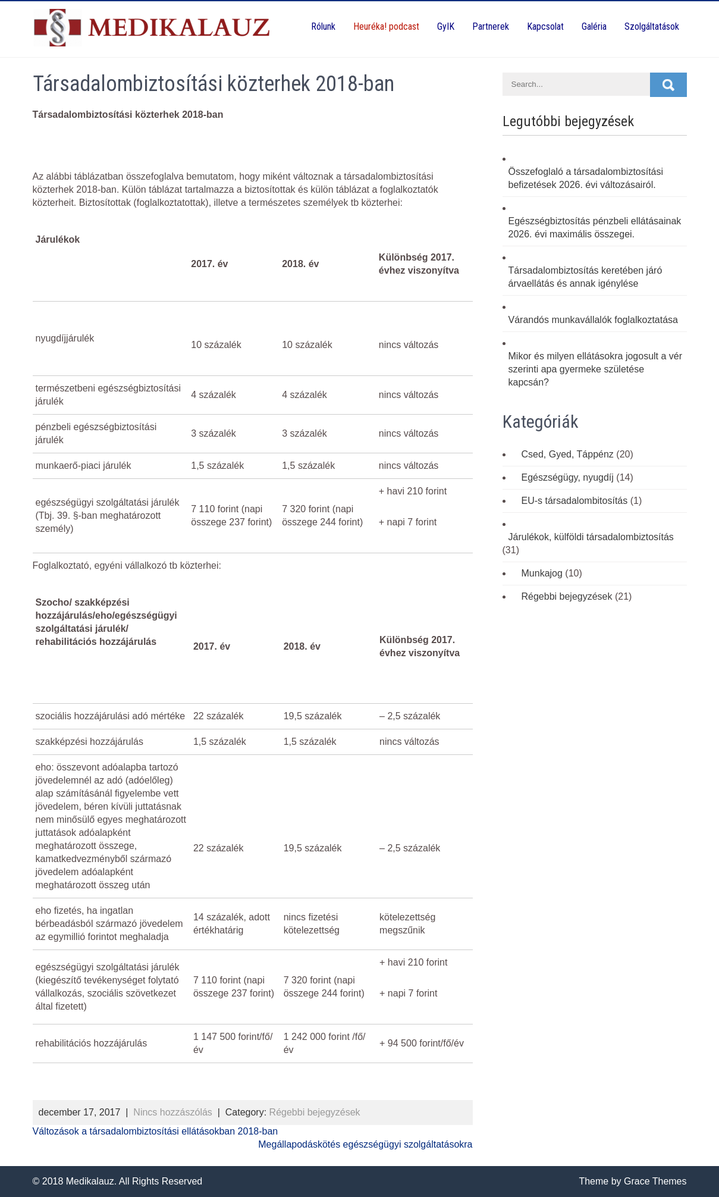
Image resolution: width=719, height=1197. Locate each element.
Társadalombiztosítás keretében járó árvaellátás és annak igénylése (585, 277)
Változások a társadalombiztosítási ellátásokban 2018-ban (155, 1131)
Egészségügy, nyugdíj (568, 477)
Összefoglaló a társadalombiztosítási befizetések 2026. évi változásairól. (586, 178)
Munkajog (542, 573)
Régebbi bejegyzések (314, 1112)
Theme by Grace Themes (632, 1181)
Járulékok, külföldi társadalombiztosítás (591, 537)
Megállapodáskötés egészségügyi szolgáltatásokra (365, 1144)
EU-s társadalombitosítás (575, 501)
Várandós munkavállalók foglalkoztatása (593, 320)
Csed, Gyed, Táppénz (568, 454)
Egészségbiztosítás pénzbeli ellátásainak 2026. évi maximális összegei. (595, 227)
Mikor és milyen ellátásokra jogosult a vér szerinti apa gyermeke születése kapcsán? (595, 369)
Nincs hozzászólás (172, 1112)
